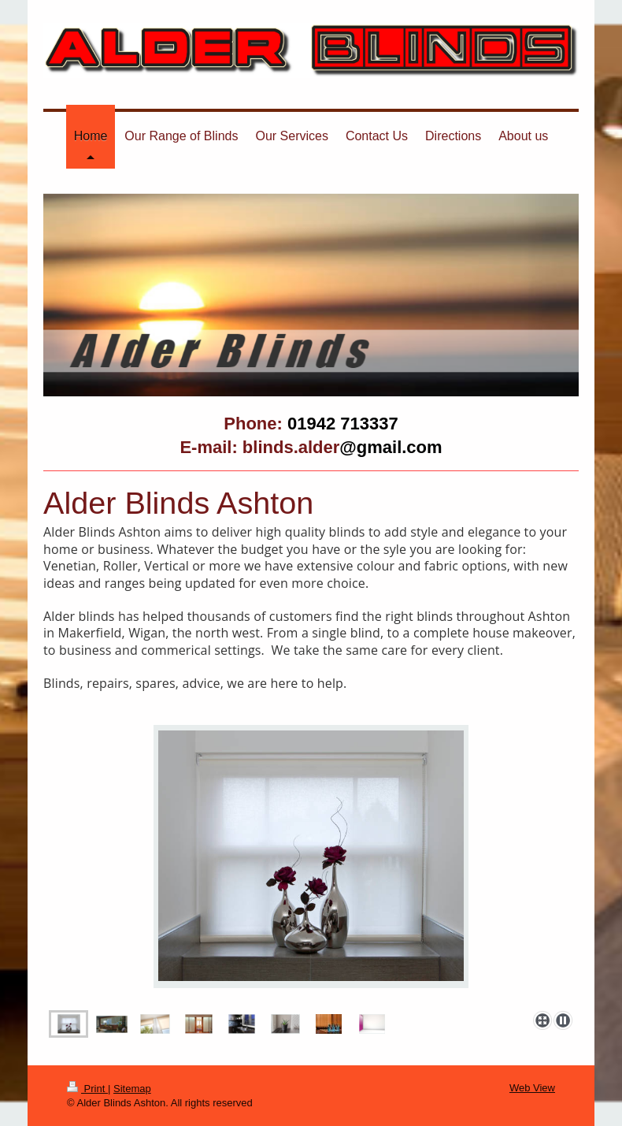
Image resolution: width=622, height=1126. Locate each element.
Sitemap (132, 1088)
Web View (532, 1088)
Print (87, 1088)
